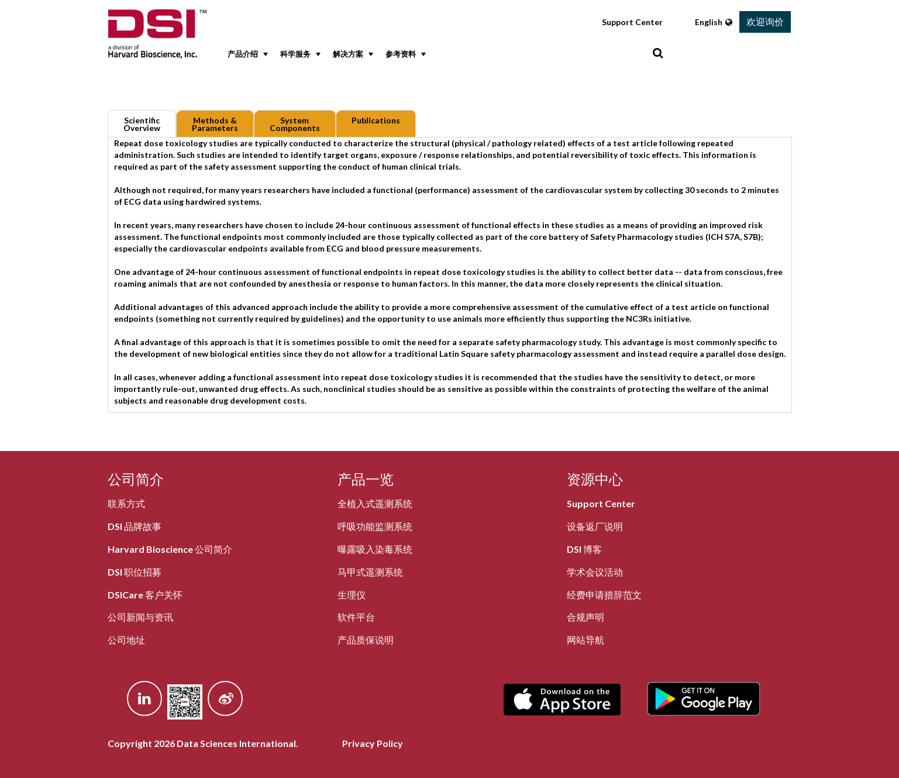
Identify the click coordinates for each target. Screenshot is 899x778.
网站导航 (585, 639)
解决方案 (352, 54)
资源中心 (595, 478)
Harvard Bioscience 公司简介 (170, 549)
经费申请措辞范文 (604, 594)
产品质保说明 (365, 639)
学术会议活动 (595, 571)
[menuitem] (245, 55)
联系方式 (126, 503)
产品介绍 (247, 54)
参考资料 (404, 54)
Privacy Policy (372, 743)
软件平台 (356, 616)
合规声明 (585, 616)
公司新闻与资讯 (140, 616)
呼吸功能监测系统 (374, 526)
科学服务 (299, 54)
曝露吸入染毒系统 (374, 549)
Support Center (632, 22)
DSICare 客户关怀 (145, 594)
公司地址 (126, 639)
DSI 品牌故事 (134, 526)
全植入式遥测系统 (374, 503)
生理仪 (351, 594)
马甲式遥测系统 (370, 571)
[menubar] (437, 55)
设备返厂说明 (595, 526)
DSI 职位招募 (134, 571)
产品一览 (365, 478)
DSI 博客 (584, 549)
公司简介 (136, 478)
